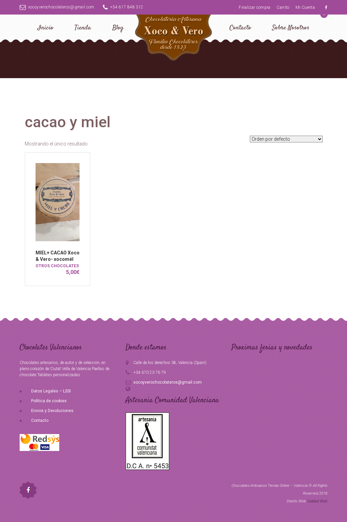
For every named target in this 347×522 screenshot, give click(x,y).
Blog (118, 28)
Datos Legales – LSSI (51, 391)
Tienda (82, 28)
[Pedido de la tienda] (286, 139)
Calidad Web (317, 501)
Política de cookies (49, 401)
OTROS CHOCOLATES (57, 266)
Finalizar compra (254, 7)
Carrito (283, 7)
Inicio (45, 28)
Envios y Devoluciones (52, 410)
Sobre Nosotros (290, 28)
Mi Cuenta (305, 7)
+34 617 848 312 (123, 7)
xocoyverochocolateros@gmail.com (57, 7)
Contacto (240, 28)
